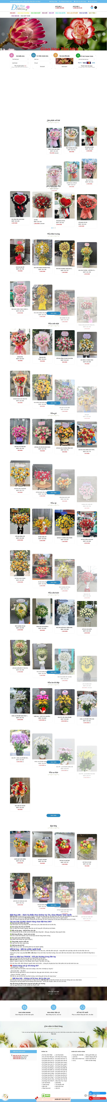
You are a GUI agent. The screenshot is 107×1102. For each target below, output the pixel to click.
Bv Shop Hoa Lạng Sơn (62, 1064)
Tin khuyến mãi (60, 1084)
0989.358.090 (60, 8)
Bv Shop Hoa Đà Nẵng (62, 1069)
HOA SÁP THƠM (25, 16)
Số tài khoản (92, 1)
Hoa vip (51, 13)
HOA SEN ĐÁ (15, 16)
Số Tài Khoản (46, 1082)
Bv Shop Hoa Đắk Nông (62, 1067)
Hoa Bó (13, 13)
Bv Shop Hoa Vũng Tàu (49, 1077)
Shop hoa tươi (46, 1088)
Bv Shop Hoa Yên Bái (62, 1079)
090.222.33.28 (78, 8)
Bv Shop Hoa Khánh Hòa (49, 1066)
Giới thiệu (58, 1082)
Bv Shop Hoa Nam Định (49, 1062)
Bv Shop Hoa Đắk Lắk (48, 1069)
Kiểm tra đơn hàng (80, 1)
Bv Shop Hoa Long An (62, 1062)
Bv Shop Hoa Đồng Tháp (62, 1066)
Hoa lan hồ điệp (72, 13)
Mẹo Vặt (44, 1086)
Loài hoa (75, 1056)
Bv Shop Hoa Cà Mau (48, 1073)
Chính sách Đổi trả (91, 1058)
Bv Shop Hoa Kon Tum (62, 1058)
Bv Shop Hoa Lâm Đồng (62, 1060)
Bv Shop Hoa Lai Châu (48, 1060)
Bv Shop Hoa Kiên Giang (49, 1058)
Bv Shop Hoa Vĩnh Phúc (49, 1080)
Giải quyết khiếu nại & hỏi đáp (94, 1055)
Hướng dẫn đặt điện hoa (79, 1055)
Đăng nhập (53, 1)
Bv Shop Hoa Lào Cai (48, 1064)
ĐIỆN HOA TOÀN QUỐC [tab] (19, 1051)
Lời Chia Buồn (60, 1055)
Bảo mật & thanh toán (79, 1058)
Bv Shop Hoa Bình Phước (49, 1075)
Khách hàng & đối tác (91, 1056)
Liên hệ (58, 1088)
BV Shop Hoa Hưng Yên (62, 1056)
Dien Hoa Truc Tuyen (61, 1080)
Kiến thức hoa (59, 1086)
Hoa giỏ (44, 13)
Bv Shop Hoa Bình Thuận (63, 1073)
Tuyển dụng (45, 1084)
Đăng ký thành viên (65, 1)
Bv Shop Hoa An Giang (48, 1079)
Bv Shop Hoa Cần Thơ (62, 1071)
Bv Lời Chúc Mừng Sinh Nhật (50, 1056)
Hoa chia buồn (60, 13)
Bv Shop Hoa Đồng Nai (48, 1067)
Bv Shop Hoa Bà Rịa (61, 1077)
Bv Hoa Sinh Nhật (47, 1055)
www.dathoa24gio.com (16, 1)
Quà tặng (92, 13)
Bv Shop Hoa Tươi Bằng (49, 1071)
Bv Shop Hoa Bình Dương (63, 1075)
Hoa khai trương (23, 13)
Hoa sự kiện (83, 13)
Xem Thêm (53, 492)
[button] (104, 34)
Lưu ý (74, 1060)
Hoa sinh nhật (35, 13)
